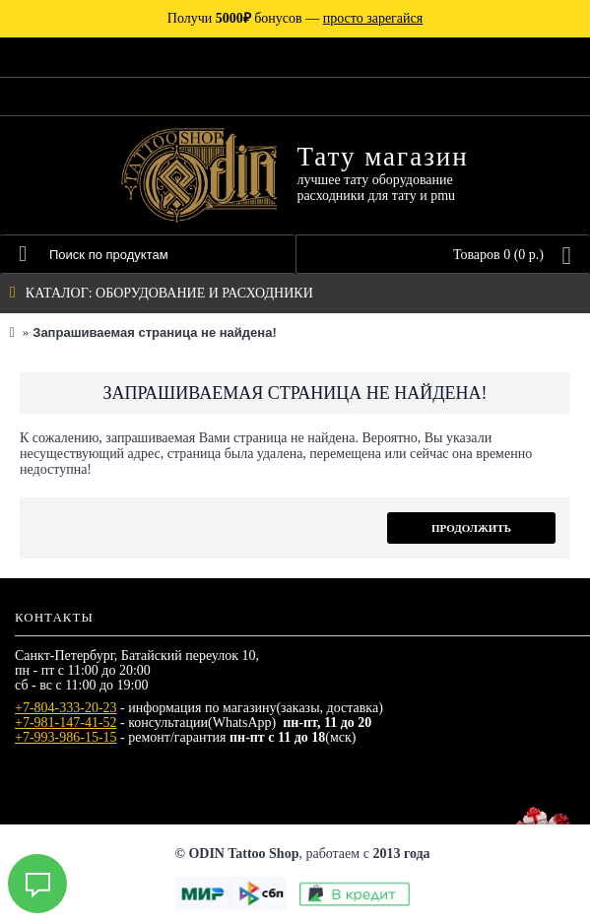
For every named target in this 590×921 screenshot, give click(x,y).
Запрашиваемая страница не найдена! (154, 332)
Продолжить (471, 528)
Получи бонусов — (295, 18)
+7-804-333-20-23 (66, 707)
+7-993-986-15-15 (66, 737)
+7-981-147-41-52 (66, 722)
